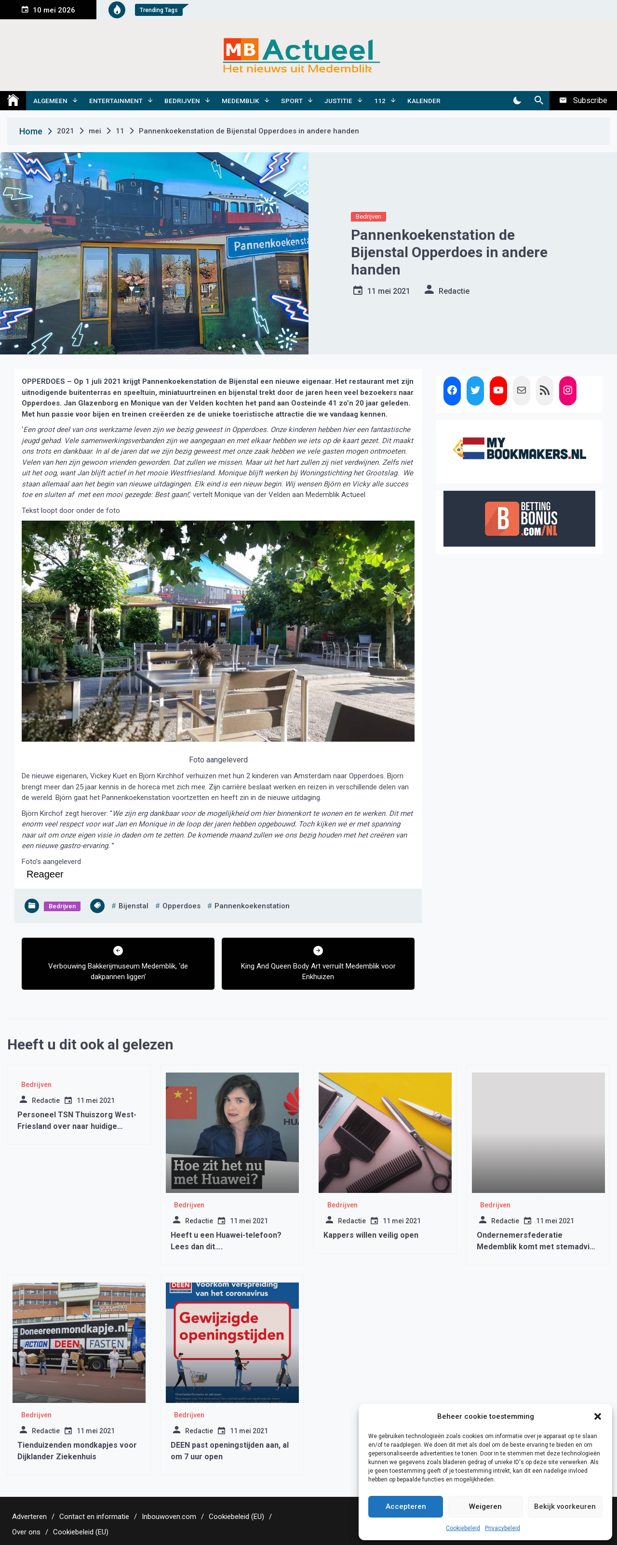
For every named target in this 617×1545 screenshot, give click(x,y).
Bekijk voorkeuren (565, 1506)
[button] (598, 1416)
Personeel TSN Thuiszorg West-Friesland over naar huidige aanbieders (76, 1126)
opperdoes (181, 906)
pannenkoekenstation (252, 906)
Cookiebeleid (463, 1528)
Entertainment (116, 101)
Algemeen (50, 101)
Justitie (338, 101)
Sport (292, 101)
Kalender (424, 101)
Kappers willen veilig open (370, 1235)
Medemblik (240, 101)
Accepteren (406, 1506)
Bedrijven (182, 101)
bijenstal (133, 906)
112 (380, 101)
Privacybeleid (502, 1528)
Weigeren (485, 1506)
